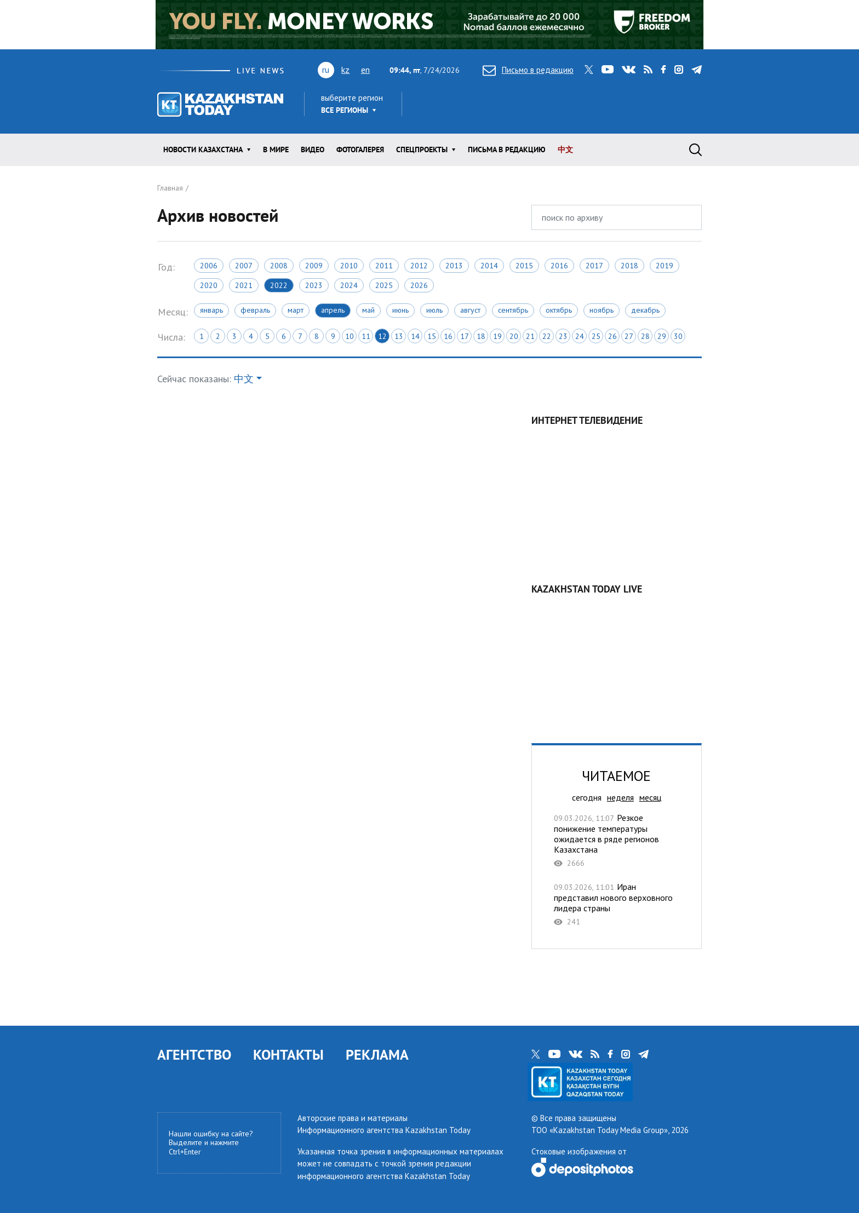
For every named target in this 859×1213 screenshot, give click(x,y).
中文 (565, 149)
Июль (434, 310)
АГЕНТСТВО (194, 1054)
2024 (349, 285)
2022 (279, 285)
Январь (211, 310)
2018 (629, 266)
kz (345, 69)
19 (497, 336)
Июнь (400, 310)
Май (368, 310)
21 (530, 336)
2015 (524, 266)
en (365, 69)
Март (295, 310)
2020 (208, 285)
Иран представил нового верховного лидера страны (616, 904)
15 (431, 336)
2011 (384, 266)
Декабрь (645, 310)
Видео (312, 149)
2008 (279, 266)
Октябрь (559, 310)
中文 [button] (244, 378)
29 (661, 336)
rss (648, 69)
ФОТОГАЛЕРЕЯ (360, 149)
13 (398, 336)
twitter (589, 69)
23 (563, 336)
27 (629, 336)
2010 (349, 266)
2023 (314, 285)
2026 (419, 285)
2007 (244, 266)
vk (628, 69)
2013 (454, 266)
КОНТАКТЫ (288, 1054)
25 (596, 336)
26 (612, 336)
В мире (276, 149)
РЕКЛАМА (377, 1054)
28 (645, 336)
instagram (678, 69)
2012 (419, 266)
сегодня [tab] (587, 797)
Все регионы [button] (344, 110)
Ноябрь (601, 310)
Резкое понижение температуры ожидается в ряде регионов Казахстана (616, 840)
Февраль (255, 310)
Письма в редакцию (507, 149)
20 (513, 336)
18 (481, 336)
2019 (664, 266)
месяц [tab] (650, 797)
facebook (663, 69)
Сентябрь (513, 310)
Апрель (333, 310)
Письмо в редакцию (528, 70)
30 (678, 336)
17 (464, 336)
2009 (314, 266)
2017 (594, 266)
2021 (244, 285)
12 (382, 336)
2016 (559, 266)
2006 (208, 266)
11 (366, 336)
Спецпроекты (422, 149)
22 (546, 336)
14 (415, 336)
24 (579, 336)
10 (349, 336)
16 (448, 336)
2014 (489, 266)
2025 (384, 285)
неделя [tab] (620, 797)
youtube (608, 69)
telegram (696, 69)
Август (470, 310)
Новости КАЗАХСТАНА (203, 149)
